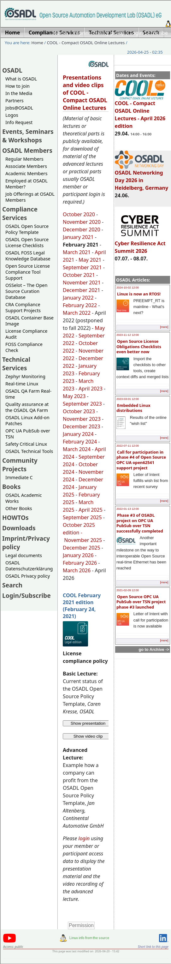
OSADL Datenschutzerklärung (29, 566)
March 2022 (77, 312)
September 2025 (82, 517)
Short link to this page (153, 946)
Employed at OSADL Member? (26, 184)
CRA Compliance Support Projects (23, 307)
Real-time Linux (21, 384)
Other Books (18, 508)
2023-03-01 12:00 (127, 399)
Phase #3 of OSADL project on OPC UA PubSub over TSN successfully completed (139, 523)
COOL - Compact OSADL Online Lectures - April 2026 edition (140, 111)
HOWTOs (15, 517)
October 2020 (79, 214)
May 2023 (74, 396)
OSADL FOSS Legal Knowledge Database (27, 256)
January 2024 (78, 434)
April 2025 (91, 509)
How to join (17, 86)
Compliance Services (20, 213)
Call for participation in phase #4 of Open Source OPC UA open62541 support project (141, 460)
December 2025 (81, 547)
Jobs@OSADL (19, 108)
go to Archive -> (154, 649)
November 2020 (82, 221)
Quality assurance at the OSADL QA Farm (27, 407)
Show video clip (88, 736)
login (84, 838)
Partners (14, 101)
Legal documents (23, 555)
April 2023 (91, 388)
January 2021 (78, 237)
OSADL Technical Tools (29, 451)
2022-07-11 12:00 (127, 445)
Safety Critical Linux (26, 444)
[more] (164, 327)
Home (60, 32)
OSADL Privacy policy (27, 576)
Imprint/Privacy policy (98, 32)
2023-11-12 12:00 (127, 334)
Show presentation (88, 723)
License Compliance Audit (26, 334)
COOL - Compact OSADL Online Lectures (86, 42)
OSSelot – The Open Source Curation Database (26, 291)
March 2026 (77, 570)
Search (12, 585)
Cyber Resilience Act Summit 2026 (140, 244)
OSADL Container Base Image (29, 321)
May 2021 (90, 259)
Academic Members (26, 173)
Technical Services (16, 363)
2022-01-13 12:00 (127, 508)
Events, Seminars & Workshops (28, 135)
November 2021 (82, 282)
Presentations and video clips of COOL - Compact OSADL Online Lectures (85, 92)
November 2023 (82, 418)
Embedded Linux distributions (133, 408)
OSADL (12, 70)
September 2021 (82, 267)
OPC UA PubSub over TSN (27, 434)
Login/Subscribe (149, 32)
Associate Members (26, 166)
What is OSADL (21, 79)
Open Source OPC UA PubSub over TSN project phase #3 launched (141, 602)
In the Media (18, 93)
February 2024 (80, 441)
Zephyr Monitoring (25, 376)
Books (11, 486)
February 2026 (80, 562)
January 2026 (78, 555)
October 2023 (79, 411)
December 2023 (81, 426)
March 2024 (77, 449)
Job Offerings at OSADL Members (30, 197)
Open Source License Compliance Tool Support (27, 272)
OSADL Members (27, 150)
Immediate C (19, 477)
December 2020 (81, 229)
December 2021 (81, 290)
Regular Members (24, 159)
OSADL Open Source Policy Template (27, 229)
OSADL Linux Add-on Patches (27, 420)
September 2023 (82, 403)
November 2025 (83, 540)
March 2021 (77, 252)
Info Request (18, 122)
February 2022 (80, 305)
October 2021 (79, 274)
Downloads (19, 528)
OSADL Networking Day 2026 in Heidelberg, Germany (141, 177)
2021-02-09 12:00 (127, 590)
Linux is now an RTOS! (139, 294)
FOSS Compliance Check (24, 347)
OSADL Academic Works (23, 498)
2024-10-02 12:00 (127, 287)
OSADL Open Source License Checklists (27, 242)
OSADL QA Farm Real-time (28, 394)
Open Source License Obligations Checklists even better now (138, 346)
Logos (11, 115)
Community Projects (20, 464)
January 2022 (78, 297)
